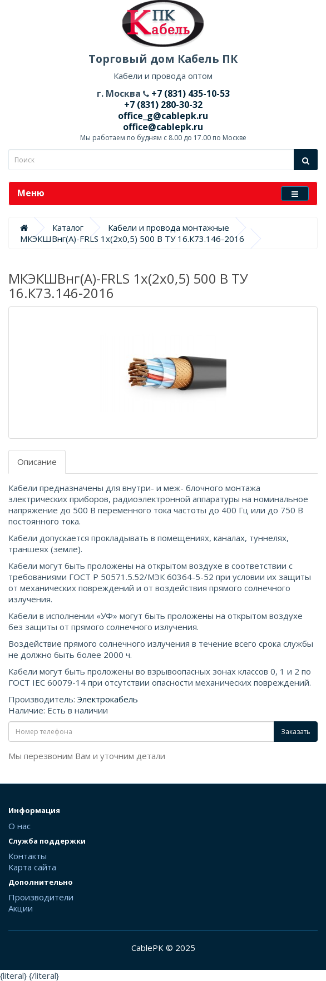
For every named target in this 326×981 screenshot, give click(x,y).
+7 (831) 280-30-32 (163, 104)
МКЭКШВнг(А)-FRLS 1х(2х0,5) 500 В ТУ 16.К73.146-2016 (132, 238)
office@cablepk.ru (163, 127)
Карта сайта (32, 867)
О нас (19, 825)
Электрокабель (107, 699)
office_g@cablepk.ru (163, 116)
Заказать (295, 731)
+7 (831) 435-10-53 (189, 93)
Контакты (27, 855)
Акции (20, 908)
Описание (37, 461)
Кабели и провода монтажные (168, 227)
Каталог (67, 227)
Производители (40, 897)
